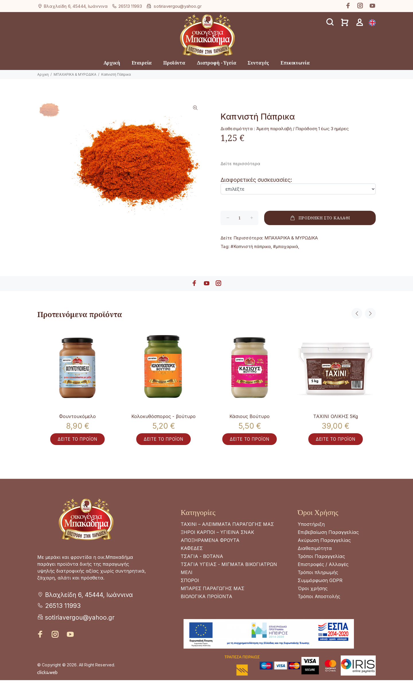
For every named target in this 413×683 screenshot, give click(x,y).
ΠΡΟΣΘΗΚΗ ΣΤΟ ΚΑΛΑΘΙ (320, 218)
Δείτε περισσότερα (240, 163)
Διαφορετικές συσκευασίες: (256, 180)
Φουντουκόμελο (77, 416)
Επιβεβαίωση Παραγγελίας (328, 535)
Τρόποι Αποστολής (319, 599)
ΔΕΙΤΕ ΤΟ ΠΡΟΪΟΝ (77, 441)
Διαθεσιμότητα (315, 551)
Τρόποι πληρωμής (318, 575)
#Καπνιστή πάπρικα (251, 246)
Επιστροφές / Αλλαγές (323, 567)
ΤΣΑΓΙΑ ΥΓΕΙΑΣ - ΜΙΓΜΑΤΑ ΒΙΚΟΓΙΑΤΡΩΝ (229, 567)
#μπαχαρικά (285, 246)
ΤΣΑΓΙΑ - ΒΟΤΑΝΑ (202, 559)
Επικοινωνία (294, 63)
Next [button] (370, 313)
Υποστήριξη (311, 527)
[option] (49, 113)
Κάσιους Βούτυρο (249, 416)
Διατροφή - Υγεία (216, 63)
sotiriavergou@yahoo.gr (177, 6)
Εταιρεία (142, 63)
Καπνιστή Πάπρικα (116, 74)
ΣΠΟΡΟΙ (190, 583)
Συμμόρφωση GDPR (320, 583)
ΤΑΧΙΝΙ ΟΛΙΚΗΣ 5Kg (335, 416)
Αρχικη (43, 74)
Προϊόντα (174, 63)
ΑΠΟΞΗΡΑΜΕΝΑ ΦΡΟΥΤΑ (210, 543)
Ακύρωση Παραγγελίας (324, 543)
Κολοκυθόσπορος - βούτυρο (163, 416)
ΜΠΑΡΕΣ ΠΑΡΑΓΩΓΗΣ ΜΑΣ (212, 591)
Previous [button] (356, 313)
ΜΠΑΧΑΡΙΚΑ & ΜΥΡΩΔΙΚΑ (75, 74)
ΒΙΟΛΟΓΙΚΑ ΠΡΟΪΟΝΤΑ (206, 599)
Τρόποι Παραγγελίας (321, 559)
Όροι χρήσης (313, 591)
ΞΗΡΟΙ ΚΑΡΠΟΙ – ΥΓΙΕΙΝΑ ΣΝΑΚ (217, 535)
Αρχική (112, 63)
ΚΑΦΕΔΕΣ (192, 551)
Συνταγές (258, 63)
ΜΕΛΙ (186, 575)
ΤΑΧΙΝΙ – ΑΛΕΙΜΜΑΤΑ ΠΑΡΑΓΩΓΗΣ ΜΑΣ (227, 527)
